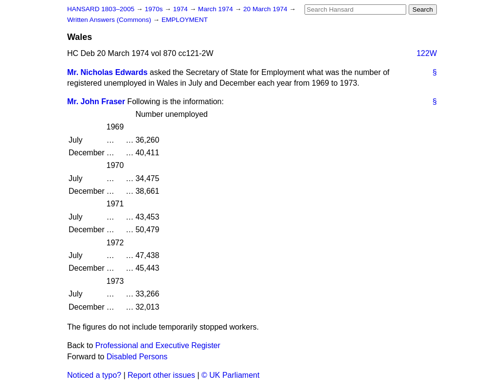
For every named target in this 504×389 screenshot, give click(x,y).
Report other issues (161, 375)
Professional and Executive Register (157, 345)
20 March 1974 (266, 9)
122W (426, 53)
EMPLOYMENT (185, 19)
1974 (181, 9)
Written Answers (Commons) (110, 19)
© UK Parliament (230, 375)
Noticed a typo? (94, 375)
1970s (154, 9)
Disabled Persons (137, 356)
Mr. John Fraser (96, 101)
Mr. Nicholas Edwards (107, 72)
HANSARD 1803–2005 (100, 9)
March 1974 (216, 9)
